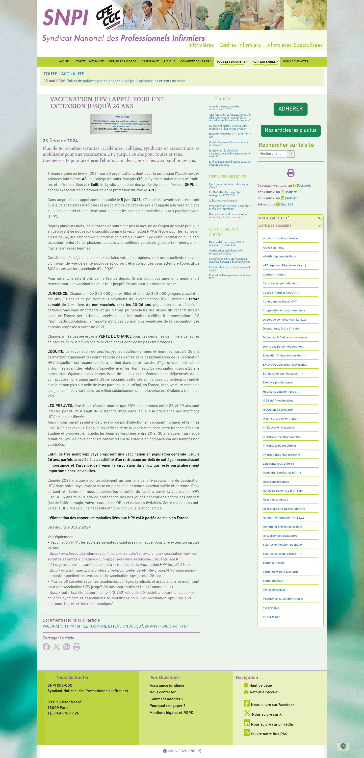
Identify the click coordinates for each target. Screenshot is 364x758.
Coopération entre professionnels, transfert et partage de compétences (229, 260)
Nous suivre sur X (263, 714)
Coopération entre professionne (284, 311)
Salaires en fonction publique (282, 545)
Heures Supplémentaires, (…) (282, 392)
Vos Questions (165, 678)
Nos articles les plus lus (290, 130)
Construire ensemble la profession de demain (229, 144)
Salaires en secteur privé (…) (282, 554)
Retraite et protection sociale (282, 527)
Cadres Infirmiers (274, 275)
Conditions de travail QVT (280, 302)
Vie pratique (271, 608)
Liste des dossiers (275, 226)
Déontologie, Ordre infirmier (282, 329)
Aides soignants (273, 248)
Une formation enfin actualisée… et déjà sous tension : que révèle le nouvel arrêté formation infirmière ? (230, 117)
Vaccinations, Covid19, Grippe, (283, 599)
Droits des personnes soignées (283, 347)
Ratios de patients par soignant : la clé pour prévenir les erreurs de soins (126, 81)
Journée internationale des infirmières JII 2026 (224, 108)
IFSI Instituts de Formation (280, 419)
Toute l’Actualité (90, 62)
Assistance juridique (158, 62)
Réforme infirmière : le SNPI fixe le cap (230, 135)
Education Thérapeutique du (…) (285, 356)
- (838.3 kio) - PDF (116, 626)
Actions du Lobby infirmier (281, 239)
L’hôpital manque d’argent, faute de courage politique (230, 163)
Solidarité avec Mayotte (223, 200)
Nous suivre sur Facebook (269, 705)
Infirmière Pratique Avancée (281, 437)
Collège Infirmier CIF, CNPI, (281, 293)
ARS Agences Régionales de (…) (284, 266)
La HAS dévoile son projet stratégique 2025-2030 (224, 194)
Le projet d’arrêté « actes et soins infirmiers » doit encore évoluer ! (228, 127)
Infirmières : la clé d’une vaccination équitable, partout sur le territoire (230, 153)
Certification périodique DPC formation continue (226, 252)
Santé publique (273, 581)
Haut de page (258, 685)
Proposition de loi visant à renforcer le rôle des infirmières (230, 207)
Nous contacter (296, 62)
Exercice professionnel (278, 383)
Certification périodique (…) (282, 284)
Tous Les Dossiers (230, 62)
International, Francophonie (281, 455)
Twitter (289, 192)
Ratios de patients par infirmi (282, 491)
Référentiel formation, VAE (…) (283, 518)
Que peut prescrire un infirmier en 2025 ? (229, 186)
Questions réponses (276, 482)
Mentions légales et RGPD (171, 713)
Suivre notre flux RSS (265, 734)
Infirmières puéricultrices (280, 446)
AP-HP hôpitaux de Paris (279, 257)
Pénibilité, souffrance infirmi (282, 473)
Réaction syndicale (275, 500)
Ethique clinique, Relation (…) (283, 374)
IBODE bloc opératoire (278, 410)
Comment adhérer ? (166, 699)
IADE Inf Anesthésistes (278, 401)
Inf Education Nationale (278, 428)
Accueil (65, 62)
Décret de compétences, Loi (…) (284, 320)
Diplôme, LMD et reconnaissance (285, 338)
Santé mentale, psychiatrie (281, 572)
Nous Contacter (72, 678)
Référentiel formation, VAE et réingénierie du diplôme (226, 244)
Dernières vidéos (122, 62)
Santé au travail (273, 563)
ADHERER (291, 109)
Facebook (302, 186)
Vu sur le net (271, 617)
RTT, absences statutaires (280, 536)
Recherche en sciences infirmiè (284, 509)
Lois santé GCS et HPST (279, 464)
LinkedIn (289, 198)
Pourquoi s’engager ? (167, 706)
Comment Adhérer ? (195, 62)
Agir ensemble (264, 62)
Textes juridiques (274, 590)
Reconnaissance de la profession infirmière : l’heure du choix (228, 216)
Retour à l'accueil (261, 692)
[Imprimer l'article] (76, 648)
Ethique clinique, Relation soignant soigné (229, 269)
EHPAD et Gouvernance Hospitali (285, 365)
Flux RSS (284, 204)
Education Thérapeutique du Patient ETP (230, 277)
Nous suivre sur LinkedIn (268, 724)
